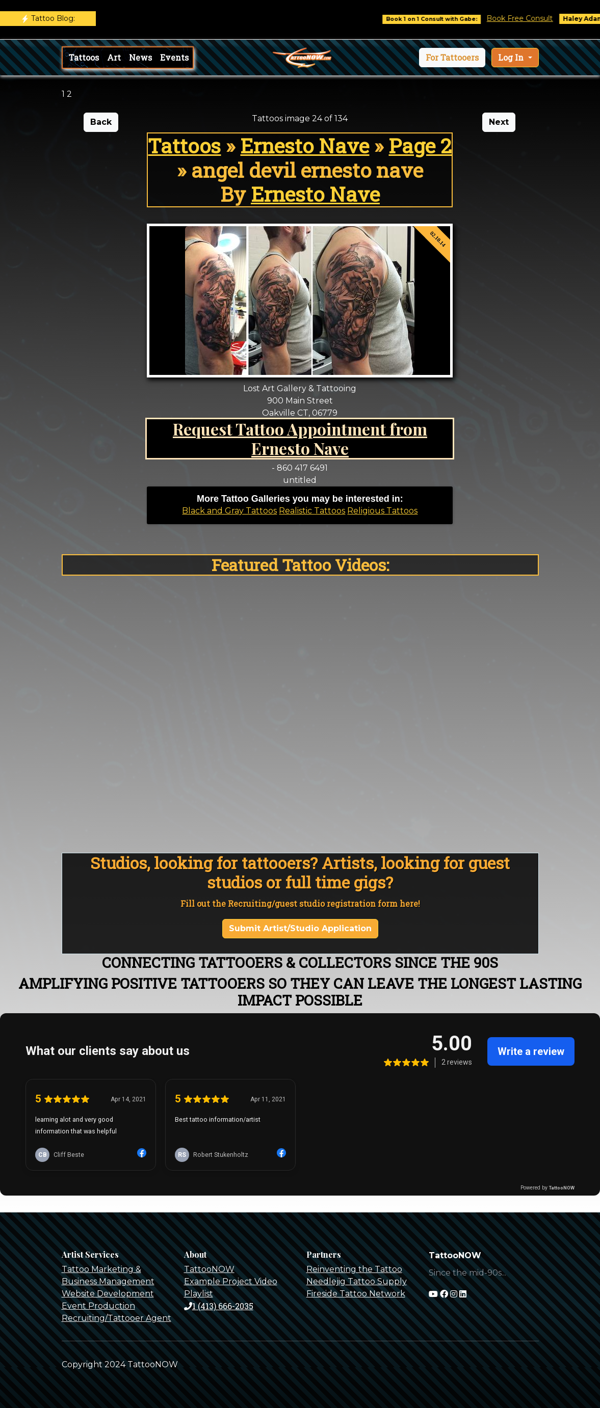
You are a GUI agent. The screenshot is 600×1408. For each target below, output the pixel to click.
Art (114, 57)
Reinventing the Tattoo (354, 1269)
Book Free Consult (529, 18)
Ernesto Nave (304, 145)
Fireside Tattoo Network (355, 1293)
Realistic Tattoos (312, 511)
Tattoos (84, 57)
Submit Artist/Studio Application (300, 928)
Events (174, 57)
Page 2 (420, 145)
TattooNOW (209, 1269)
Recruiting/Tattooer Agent (116, 1318)
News (140, 57)
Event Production (98, 1306)
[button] (452, 57)
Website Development (108, 1293)
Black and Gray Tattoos (229, 511)
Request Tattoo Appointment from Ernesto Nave (300, 438)
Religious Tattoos (382, 511)
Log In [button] (512, 57)
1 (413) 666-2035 (218, 1306)
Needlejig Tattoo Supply (356, 1281)
